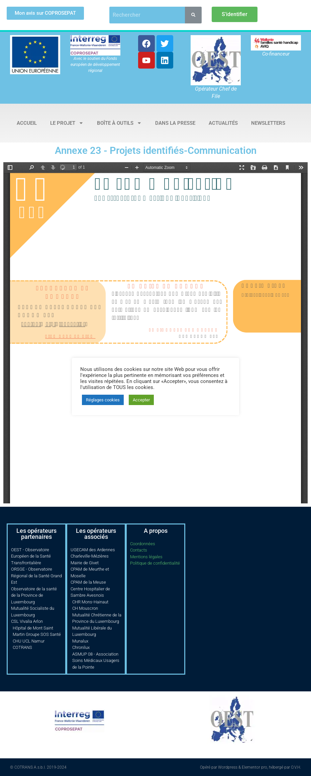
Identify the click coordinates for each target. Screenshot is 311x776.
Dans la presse (175, 123)
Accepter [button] (141, 399)
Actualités (223, 123)
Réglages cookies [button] (103, 399)
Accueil (27, 123)
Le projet (67, 123)
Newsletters (268, 123)
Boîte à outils (119, 123)
